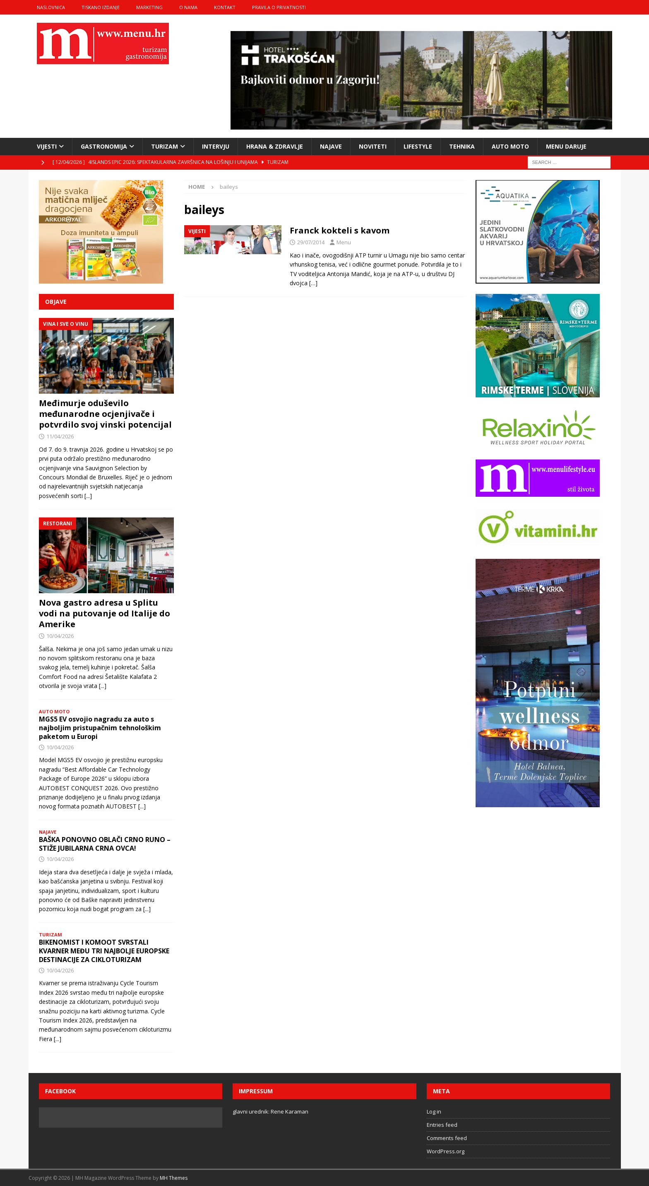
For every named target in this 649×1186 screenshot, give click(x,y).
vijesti (47, 146)
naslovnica (51, 7)
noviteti (373, 146)
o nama (188, 7)
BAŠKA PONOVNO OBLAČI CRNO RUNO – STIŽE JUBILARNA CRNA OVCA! (105, 844)
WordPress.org (445, 1151)
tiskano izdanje (101, 7)
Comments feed (447, 1138)
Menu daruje (566, 146)
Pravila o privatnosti (279, 7)
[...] (88, 496)
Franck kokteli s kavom (339, 230)
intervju (215, 146)
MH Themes (173, 1177)
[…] (313, 283)
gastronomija (104, 146)
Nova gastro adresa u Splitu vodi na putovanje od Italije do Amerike (104, 613)
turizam (164, 146)
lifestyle (418, 146)
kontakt (225, 7)
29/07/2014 (310, 242)
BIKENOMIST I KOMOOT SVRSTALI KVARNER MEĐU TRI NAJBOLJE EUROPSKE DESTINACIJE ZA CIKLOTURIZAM (104, 951)
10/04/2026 (60, 636)
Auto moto (510, 146)
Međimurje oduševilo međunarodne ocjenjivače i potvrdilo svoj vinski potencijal (105, 413)
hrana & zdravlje (274, 146)
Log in (434, 1111)
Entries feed (442, 1124)
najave (331, 146)
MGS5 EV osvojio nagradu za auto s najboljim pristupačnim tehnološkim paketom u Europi (100, 727)
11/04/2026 (60, 436)
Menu (344, 242)
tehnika (462, 146)
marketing (149, 7)
